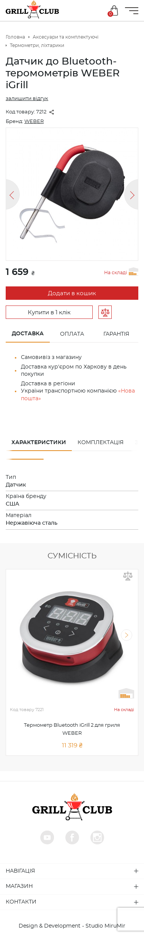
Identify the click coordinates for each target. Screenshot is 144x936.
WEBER (34, 121)
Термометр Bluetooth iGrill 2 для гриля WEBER (72, 729)
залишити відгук (27, 98)
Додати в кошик (72, 293)
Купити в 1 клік (49, 312)
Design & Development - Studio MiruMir (72, 926)
